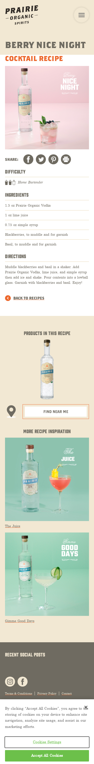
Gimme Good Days (19, 621)
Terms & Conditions (18, 694)
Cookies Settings (47, 742)
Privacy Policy (46, 694)
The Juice (12, 526)
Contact (67, 694)
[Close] (85, 707)
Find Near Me (55, 411)
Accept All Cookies (47, 755)
